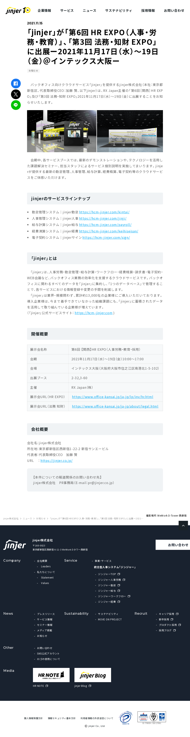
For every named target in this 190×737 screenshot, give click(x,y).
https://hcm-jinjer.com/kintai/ (104, 211)
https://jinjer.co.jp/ (56, 460)
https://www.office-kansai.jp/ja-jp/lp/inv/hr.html (112, 396)
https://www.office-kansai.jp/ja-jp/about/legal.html (115, 406)
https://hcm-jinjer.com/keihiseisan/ (108, 231)
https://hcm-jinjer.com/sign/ (106, 237)
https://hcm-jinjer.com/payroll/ (105, 224)
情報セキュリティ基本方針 (62, 718)
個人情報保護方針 (33, 718)
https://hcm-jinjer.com (94, 312)
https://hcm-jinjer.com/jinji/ (103, 218)
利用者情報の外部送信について (97, 718)
